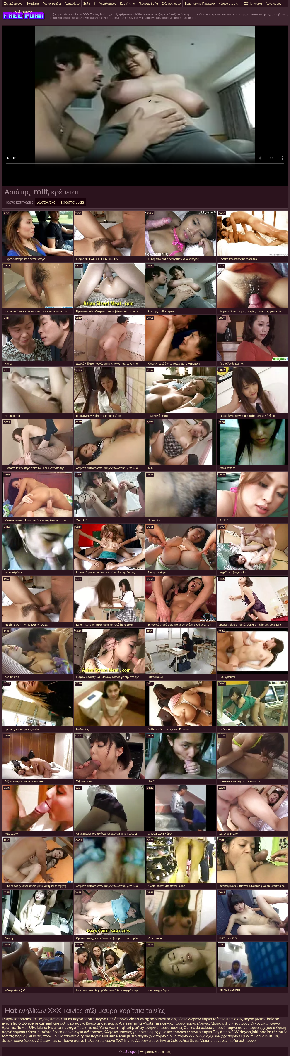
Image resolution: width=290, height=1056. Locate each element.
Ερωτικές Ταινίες (15, 1027)
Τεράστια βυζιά (148, 3)
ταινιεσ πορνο (95, 1019)
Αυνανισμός (273, 3)
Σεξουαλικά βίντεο (185, 1040)
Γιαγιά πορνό (223, 1032)
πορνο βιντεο (254, 1019)
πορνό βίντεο (26, 1036)
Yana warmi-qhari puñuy (121, 1027)
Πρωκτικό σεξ (88, 1027)
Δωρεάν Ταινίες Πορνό (55, 1040)
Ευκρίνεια (32, 3)
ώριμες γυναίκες (159, 1032)
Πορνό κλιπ (263, 1036)
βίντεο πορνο (63, 1032)
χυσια (270, 1027)
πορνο (232, 1027)
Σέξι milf (89, 3)
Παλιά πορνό (117, 1019)
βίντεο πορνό (238, 1023)
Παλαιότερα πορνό (100, 1040)
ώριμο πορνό (177, 1036)
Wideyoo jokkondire (252, 1032)
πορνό (113, 1023)
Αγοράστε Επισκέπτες (155, 1052)
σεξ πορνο (23, 11)
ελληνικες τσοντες (118, 1032)
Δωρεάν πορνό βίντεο (153, 1040)
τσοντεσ (163, 1019)
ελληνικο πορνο (72, 1023)
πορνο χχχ (256, 1027)
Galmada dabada (199, 1027)
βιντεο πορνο (137, 1036)
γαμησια (139, 1032)
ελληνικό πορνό (157, 1027)
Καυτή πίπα (127, 3)
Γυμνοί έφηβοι (52, 3)
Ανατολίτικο (72, 3)
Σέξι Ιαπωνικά (253, 3)
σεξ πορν (45, 1036)
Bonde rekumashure (40, 1023)
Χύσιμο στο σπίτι (229, 3)
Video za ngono (142, 1019)
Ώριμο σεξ (219, 1023)
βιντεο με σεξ (96, 1023)
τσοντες (177, 1027)
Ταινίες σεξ (41, 1019)
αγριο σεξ (81, 1032)
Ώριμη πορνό (211, 1040)
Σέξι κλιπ (246, 1036)
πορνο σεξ (234, 1019)
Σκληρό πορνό (171, 3)
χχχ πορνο (157, 1036)
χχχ (192, 1036)
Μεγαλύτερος (107, 3)
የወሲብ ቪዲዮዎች (207, 1036)
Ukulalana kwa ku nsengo (52, 1027)
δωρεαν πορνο (200, 1019)
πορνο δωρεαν (24, 1040)
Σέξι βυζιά (230, 1040)
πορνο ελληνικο (198, 1023)
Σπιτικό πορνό (13, 3)
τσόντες (219, 1019)
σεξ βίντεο (179, 1019)
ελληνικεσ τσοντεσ (16, 1019)
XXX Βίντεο (125, 1040)
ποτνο (55, 1019)
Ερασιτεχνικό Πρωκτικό (199, 3)
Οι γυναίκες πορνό (265, 1023)
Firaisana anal (114, 1036)
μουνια (58, 1036)
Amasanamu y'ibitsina (139, 1023)
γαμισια (19, 1032)
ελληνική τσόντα (38, 1032)
